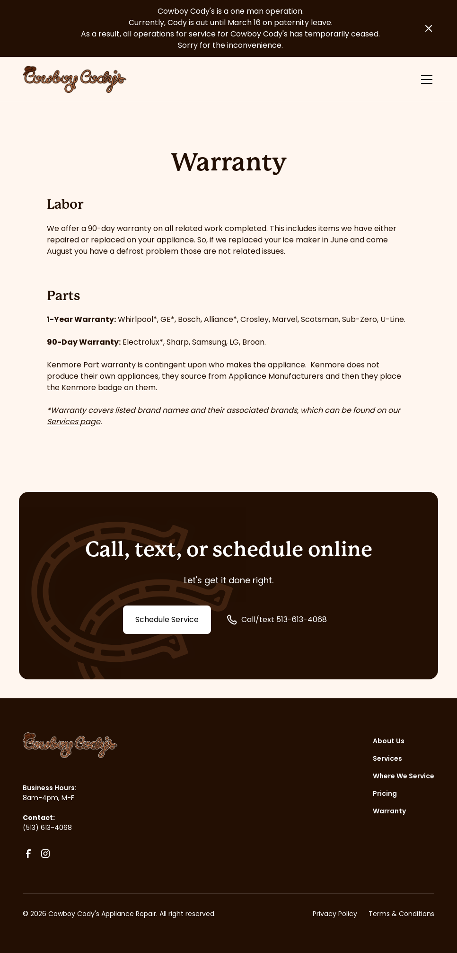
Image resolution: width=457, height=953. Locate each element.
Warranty (389, 811)
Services (387, 758)
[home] (75, 79)
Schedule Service (167, 619)
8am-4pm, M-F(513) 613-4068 (48, 812)
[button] (424, 79)
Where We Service (403, 776)
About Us (388, 741)
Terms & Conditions (401, 913)
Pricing (385, 793)
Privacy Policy (335, 913)
